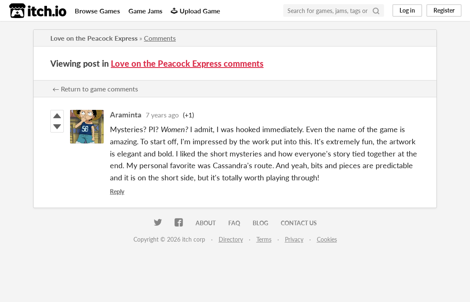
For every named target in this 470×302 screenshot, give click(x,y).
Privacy (294, 239)
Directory (231, 239)
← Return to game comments (95, 89)
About (206, 222)
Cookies (327, 239)
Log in (407, 10)
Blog (260, 222)
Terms (264, 239)
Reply (117, 191)
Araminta (125, 114)
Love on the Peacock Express (94, 38)
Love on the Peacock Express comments (187, 63)
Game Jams (145, 11)
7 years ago (162, 115)
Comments (160, 38)
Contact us (299, 222)
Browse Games (97, 11)
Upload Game (195, 11)
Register (443, 10)
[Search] (376, 10)
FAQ (234, 222)
